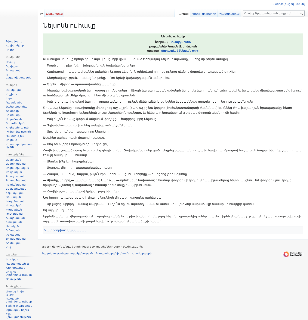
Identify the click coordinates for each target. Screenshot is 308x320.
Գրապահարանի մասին (112, 253)
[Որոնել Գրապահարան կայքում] (274, 13)
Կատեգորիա (54, 230)
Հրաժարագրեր (142, 253)
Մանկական (76, 230)
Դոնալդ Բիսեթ (180, 42)
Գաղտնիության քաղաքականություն (67, 253)
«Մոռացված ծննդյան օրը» (179, 50)
